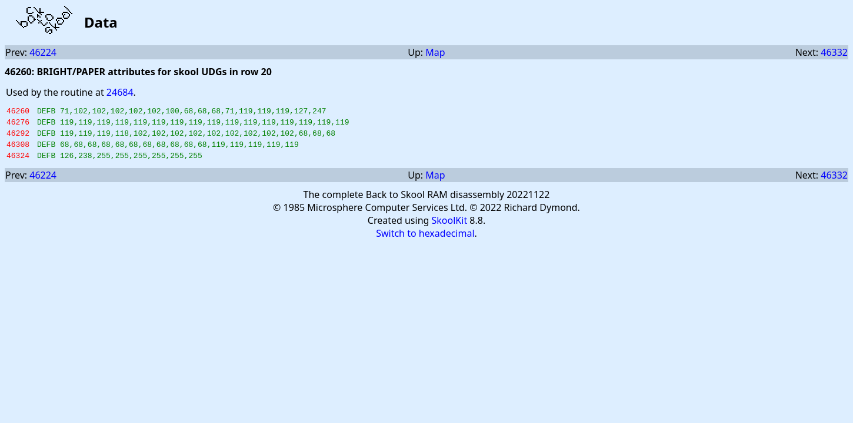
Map (435, 52)
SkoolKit (450, 229)
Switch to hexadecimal (425, 242)
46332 (834, 52)
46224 (42, 52)
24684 (120, 92)
